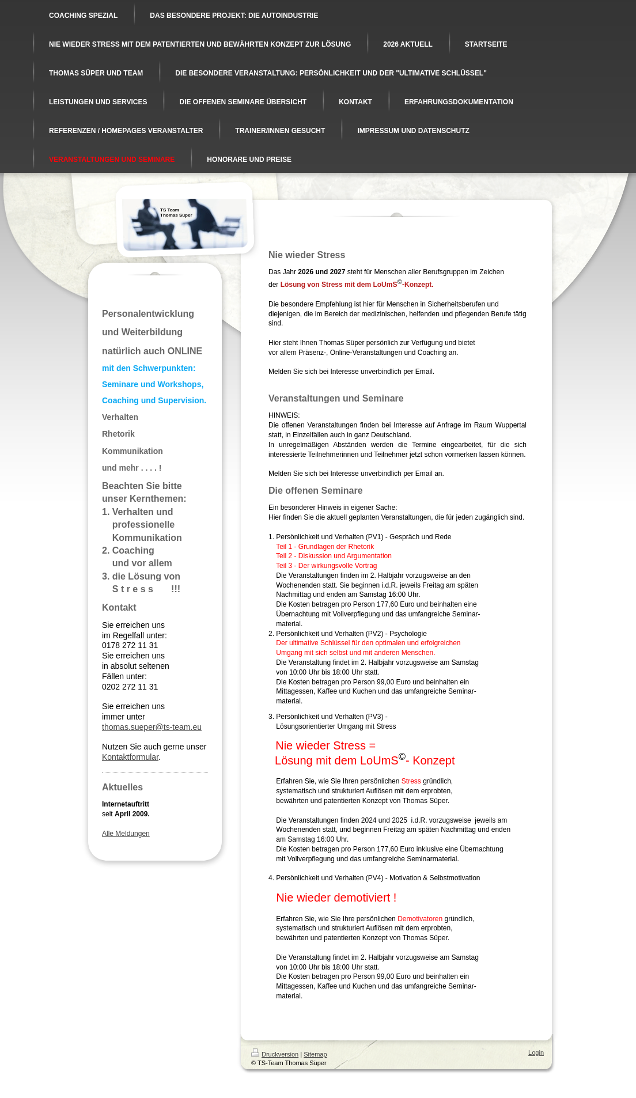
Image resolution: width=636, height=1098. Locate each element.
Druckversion (274, 1054)
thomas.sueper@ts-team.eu (152, 727)
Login (536, 1052)
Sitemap (315, 1054)
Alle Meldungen (126, 834)
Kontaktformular (130, 757)
